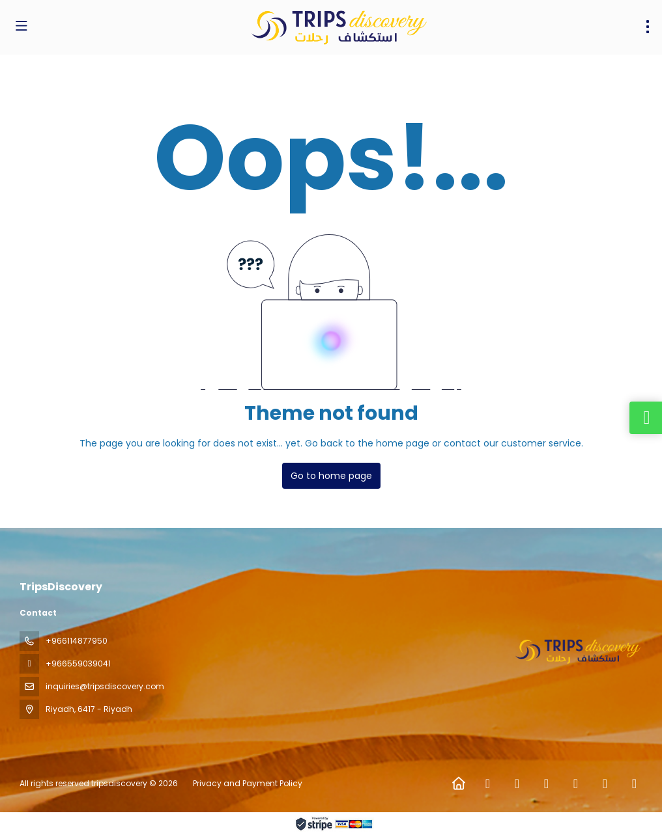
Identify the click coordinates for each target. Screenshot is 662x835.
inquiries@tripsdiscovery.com (105, 686)
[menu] (647, 26)
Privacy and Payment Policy (247, 783)
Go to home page (331, 475)
